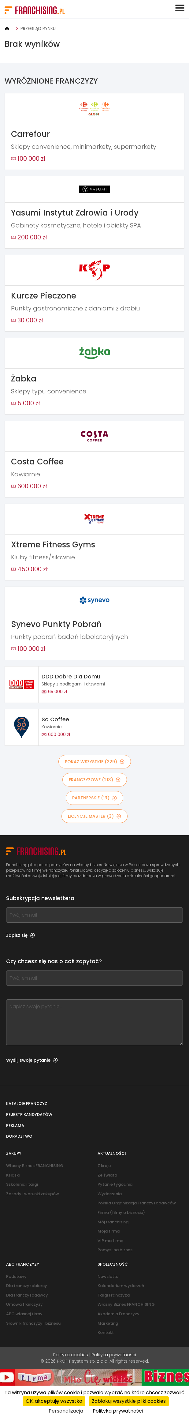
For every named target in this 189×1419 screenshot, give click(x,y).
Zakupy (13, 1153)
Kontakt (106, 1332)
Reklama (15, 1125)
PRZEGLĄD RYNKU (38, 28)
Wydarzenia (110, 1194)
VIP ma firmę (110, 1241)
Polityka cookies (70, 1355)
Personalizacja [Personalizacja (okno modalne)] (66, 1410)
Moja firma (109, 1231)
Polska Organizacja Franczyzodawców (137, 1203)
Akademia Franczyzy (118, 1314)
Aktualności (112, 1153)
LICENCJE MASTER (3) (94, 816)
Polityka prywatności (113, 1355)
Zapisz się (20, 935)
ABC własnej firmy (24, 1314)
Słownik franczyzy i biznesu (33, 1323)
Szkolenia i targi (22, 1184)
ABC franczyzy (22, 1264)
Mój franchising (113, 1222)
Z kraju (104, 1166)
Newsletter (109, 1276)
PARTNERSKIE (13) (94, 798)
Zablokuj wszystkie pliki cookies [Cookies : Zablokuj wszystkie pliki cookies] (129, 1401)
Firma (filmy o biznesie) (121, 1212)
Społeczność (113, 1264)
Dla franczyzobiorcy (26, 1286)
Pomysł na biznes (115, 1250)
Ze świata (107, 1175)
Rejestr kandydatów (29, 1114)
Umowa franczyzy (24, 1304)
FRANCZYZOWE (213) (94, 780)
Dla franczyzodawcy (27, 1295)
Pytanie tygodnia (115, 1184)
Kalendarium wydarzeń (121, 1286)
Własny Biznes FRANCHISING (34, 1166)
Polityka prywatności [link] (118, 1410)
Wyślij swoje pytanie (32, 1060)
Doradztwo (19, 1136)
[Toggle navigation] (179, 8)
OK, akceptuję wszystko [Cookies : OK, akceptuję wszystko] (54, 1401)
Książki (13, 1175)
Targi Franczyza (114, 1295)
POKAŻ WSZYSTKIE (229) (94, 762)
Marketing (108, 1323)
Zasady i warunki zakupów (32, 1194)
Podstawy (16, 1276)
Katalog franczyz (26, 1103)
